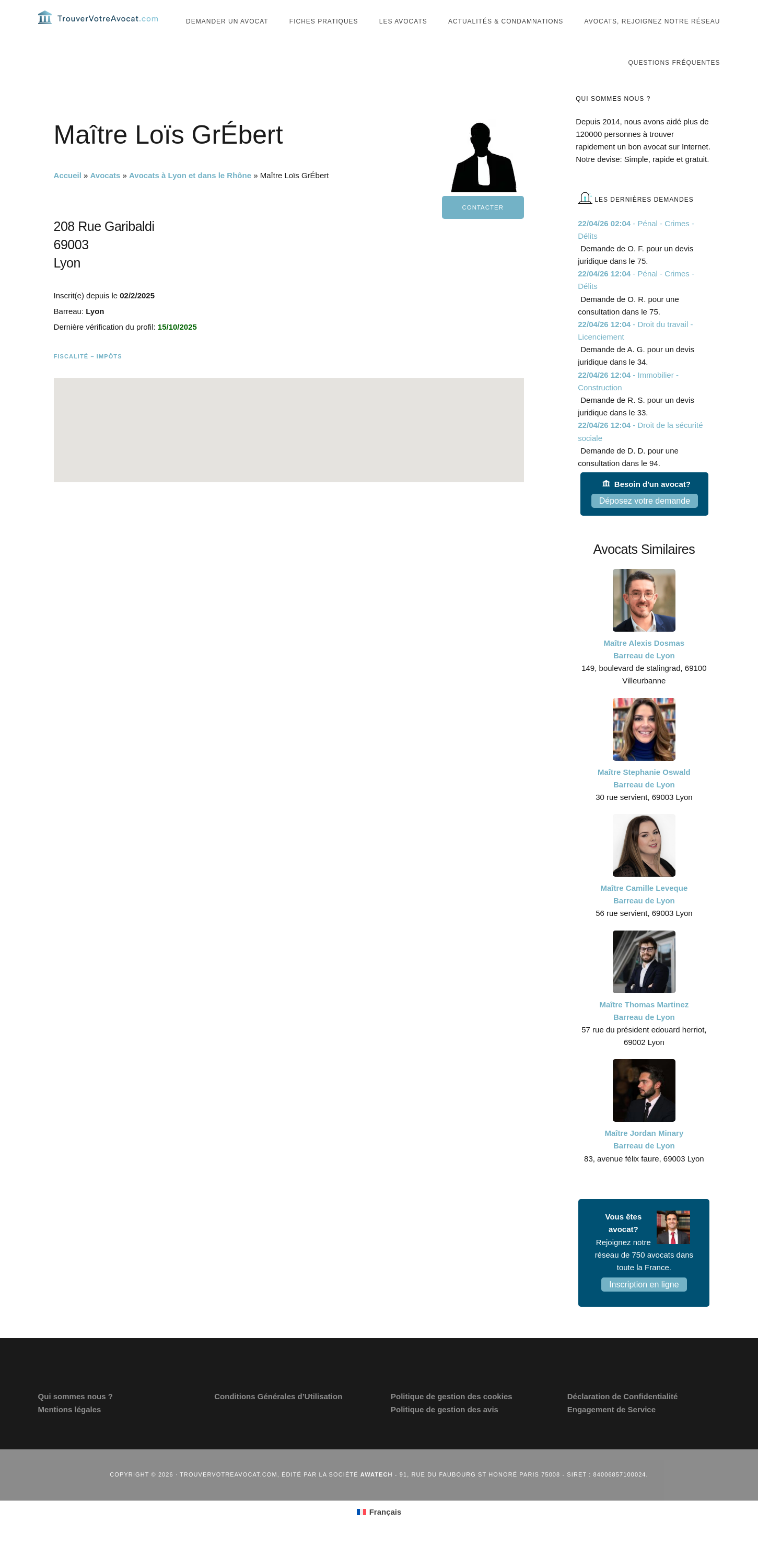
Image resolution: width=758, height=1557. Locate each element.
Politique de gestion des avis (444, 1427)
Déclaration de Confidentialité (622, 1414)
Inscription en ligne (644, 1302)
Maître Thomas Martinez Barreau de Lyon (644, 1028)
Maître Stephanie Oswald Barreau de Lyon (644, 796)
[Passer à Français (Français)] (379, 1530)
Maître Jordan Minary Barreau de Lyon (643, 1157)
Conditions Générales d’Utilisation (278, 1414)
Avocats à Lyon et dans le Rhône (190, 193)
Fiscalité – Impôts (88, 374)
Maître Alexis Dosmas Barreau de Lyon (644, 667)
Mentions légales (69, 1427)
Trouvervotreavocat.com (101, 26)
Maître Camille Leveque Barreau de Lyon (644, 912)
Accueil (67, 193)
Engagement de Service (611, 1427)
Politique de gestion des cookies (451, 1414)
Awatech (376, 1493)
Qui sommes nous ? (75, 1414)
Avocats (105, 193)
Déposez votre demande (644, 519)
